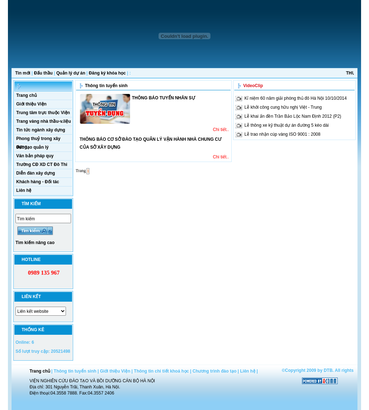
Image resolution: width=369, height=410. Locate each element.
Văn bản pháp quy (35, 155)
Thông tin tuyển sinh (106, 85)
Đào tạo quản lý (32, 147)
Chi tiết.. (221, 129)
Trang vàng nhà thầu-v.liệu (43, 121)
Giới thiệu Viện (31, 104)
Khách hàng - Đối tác (37, 181)
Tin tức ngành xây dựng (40, 129)
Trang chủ (26, 95)
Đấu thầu (43, 73)
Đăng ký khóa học (107, 73)
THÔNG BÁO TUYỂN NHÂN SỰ (163, 97)
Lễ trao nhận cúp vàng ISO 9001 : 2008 (282, 134)
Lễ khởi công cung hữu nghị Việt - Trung (283, 107)
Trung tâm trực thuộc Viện (43, 112)
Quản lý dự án (70, 73)
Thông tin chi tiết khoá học (161, 371)
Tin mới (22, 73)
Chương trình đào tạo (214, 371)
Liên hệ (23, 190)
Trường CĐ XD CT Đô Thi (41, 164)
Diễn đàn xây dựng (35, 173)
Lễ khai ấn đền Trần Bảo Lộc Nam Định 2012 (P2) (292, 116)
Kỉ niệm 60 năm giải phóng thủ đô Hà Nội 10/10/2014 (295, 98)
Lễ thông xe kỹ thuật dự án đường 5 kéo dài (286, 125)
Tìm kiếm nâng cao (34, 242)
